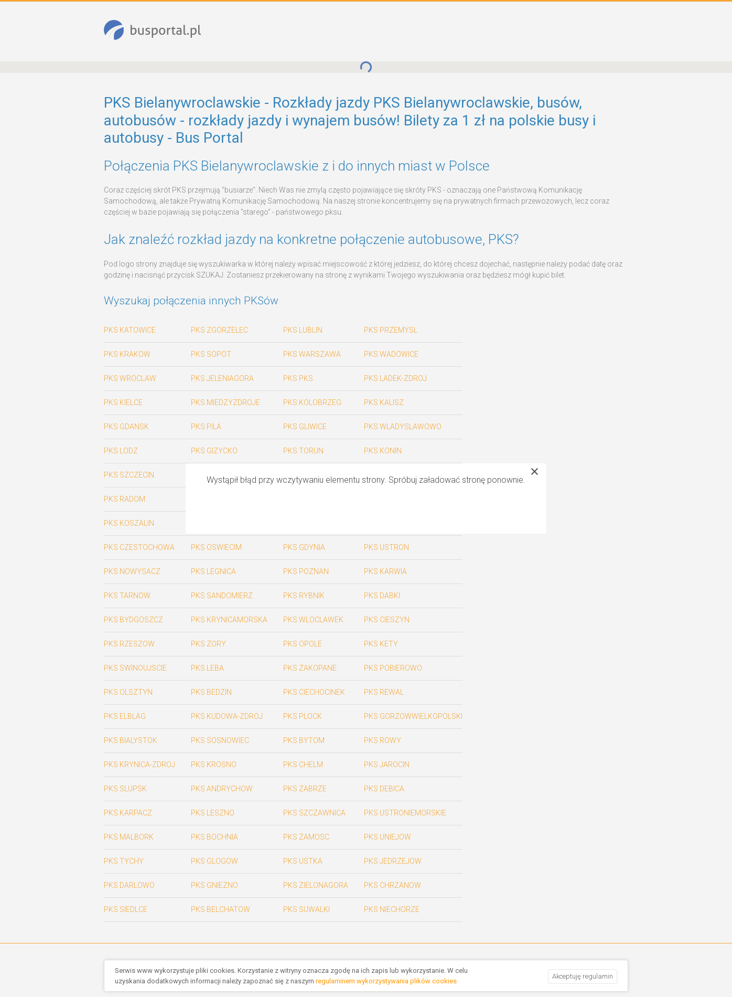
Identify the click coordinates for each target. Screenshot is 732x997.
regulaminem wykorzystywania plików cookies (386, 981)
